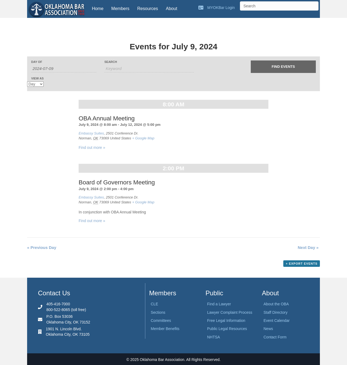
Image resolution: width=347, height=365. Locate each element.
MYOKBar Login (221, 7)
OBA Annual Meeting (107, 118)
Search (110, 61)
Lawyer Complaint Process (229, 312)
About (171, 8)
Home (98, 8)
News (268, 328)
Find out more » (92, 147)
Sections (158, 312)
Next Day (308, 247)
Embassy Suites (91, 133)
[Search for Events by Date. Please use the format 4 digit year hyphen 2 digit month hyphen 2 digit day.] (63, 68)
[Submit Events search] (283, 66)
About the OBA (276, 304)
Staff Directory (275, 312)
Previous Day (41, 247)
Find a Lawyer (219, 304)
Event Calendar (277, 320)
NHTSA (213, 337)
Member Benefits (165, 328)
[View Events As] (35, 84)
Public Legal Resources (227, 328)
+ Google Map (143, 138)
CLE (154, 304)
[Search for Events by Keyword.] (149, 68)
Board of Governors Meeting (117, 182)
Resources (147, 8)
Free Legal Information (226, 320)
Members (120, 8)
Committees (161, 320)
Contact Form (275, 337)
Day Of (36, 61)
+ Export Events (301, 263)
